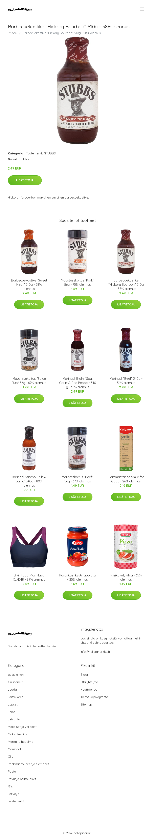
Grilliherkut (15, 682)
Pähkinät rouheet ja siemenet (28, 764)
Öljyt (11, 756)
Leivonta (14, 719)
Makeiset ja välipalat (22, 727)
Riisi (10, 786)
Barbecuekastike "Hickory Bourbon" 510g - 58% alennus (126, 284)
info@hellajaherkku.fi (95, 652)
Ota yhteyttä (89, 682)
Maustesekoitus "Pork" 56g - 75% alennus (77, 282)
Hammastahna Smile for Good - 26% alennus (126, 479)
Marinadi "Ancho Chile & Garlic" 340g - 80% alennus (29, 481)
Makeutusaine (17, 734)
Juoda (12, 689)
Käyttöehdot (89, 689)
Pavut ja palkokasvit (22, 779)
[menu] (142, 9)
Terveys (13, 794)
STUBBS (50, 153)
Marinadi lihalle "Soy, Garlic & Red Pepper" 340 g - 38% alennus (77, 383)
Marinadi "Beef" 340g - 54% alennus (126, 381)
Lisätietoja (25, 180)
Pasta (12, 771)
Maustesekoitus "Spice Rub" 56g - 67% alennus (29, 381)
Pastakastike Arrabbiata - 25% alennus (77, 577)
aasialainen (16, 675)
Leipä (12, 712)
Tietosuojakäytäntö (94, 697)
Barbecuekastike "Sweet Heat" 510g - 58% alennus (29, 284)
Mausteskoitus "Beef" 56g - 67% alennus (77, 479)
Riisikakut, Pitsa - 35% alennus (126, 577)
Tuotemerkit (34, 153)
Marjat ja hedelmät (21, 742)
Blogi (84, 675)
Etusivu (13, 33)
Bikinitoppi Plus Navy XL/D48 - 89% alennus (29, 577)
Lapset (13, 704)
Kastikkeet (15, 697)
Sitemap (86, 704)
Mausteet (14, 749)
